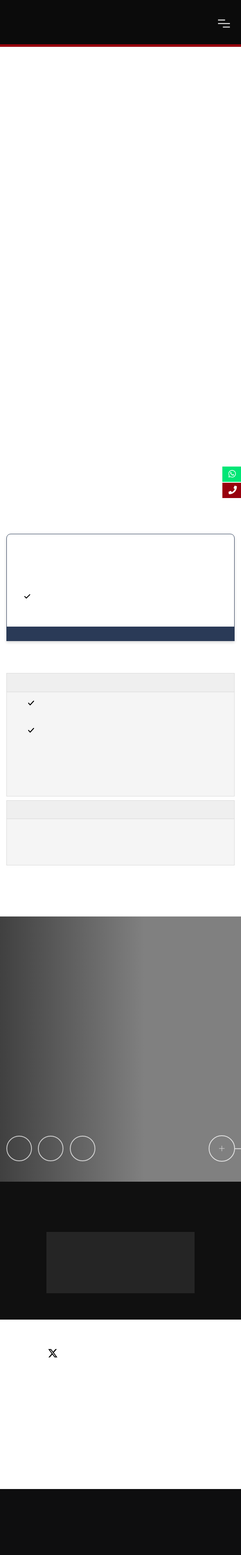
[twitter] (56, 1354)
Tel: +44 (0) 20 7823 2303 (120, 1366)
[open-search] (203, 23)
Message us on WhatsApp (102, 1240)
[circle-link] (222, 1148)
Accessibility (88, 1518)
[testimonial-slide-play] (104, 1061)
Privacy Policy (131, 1518)
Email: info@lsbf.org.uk (120, 1379)
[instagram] (191, 1354)
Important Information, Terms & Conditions (96, 809)
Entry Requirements (53, 682)
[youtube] (160, 1354)
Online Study (47, 1518)
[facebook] (92, 1354)
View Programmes (41, 633)
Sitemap (216, 1503)
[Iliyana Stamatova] (82, 1148)
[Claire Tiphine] (19, 1148)
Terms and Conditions (184, 1518)
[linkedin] (126, 1354)
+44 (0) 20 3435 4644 (120, 1276)
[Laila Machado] (50, 1148)
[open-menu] (224, 23)
